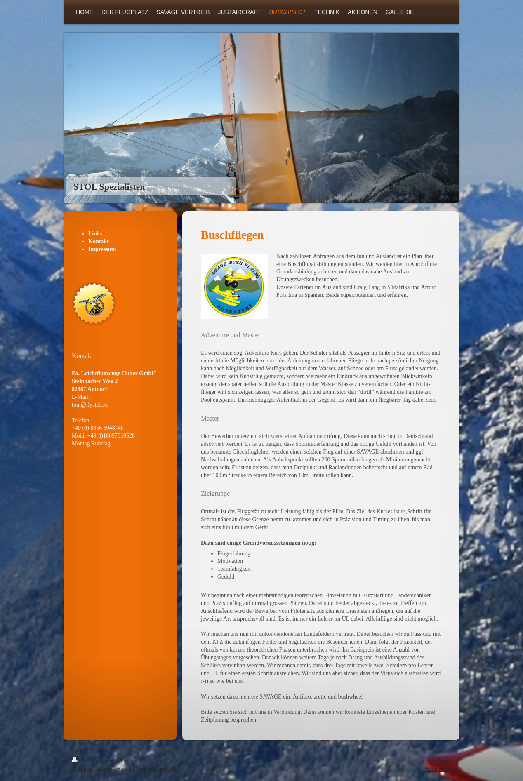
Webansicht (437, 769)
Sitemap (125, 760)
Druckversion (92, 760)
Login (444, 760)
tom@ (79, 405)
